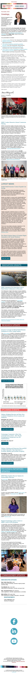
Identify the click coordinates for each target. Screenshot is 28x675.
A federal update (6, 40)
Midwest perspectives (7, 41)
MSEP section (21, 492)
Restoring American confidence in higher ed (12, 46)
